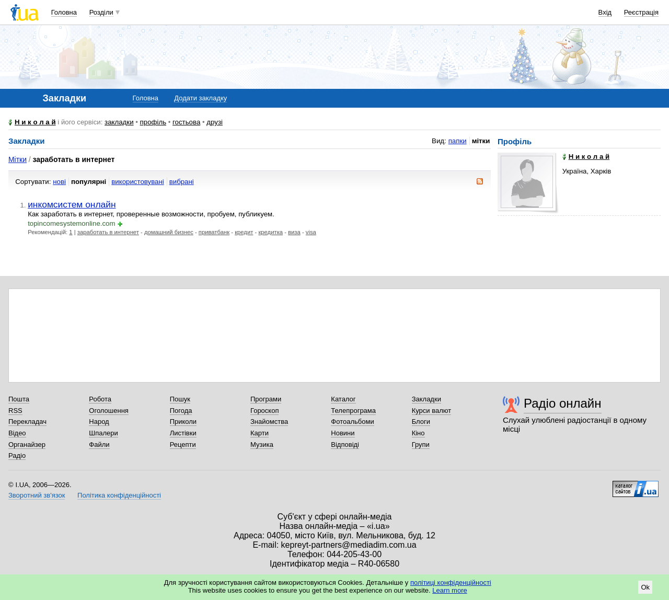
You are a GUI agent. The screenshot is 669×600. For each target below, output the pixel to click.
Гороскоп (264, 410)
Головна (64, 12)
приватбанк (214, 232)
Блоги (421, 421)
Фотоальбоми (352, 421)
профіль (153, 122)
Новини (342, 433)
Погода (181, 410)
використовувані (137, 182)
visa (311, 232)
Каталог (343, 399)
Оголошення (109, 410)
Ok (645, 587)
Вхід (605, 12)
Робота (100, 399)
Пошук (180, 399)
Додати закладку (200, 98)
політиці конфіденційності (450, 582)
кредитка (270, 232)
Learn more (449, 590)
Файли (99, 444)
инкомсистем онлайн (72, 204)
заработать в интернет (108, 232)
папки (457, 141)
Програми (265, 399)
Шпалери (103, 433)
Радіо (17, 455)
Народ (99, 421)
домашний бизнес (168, 232)
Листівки (183, 433)
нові (59, 182)
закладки (119, 122)
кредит (244, 232)
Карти (259, 433)
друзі (214, 122)
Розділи (101, 12)
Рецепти (183, 444)
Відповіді (345, 444)
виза (294, 232)
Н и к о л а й (35, 122)
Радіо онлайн (563, 403)
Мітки (17, 159)
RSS (15, 410)
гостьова (186, 122)
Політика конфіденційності (119, 495)
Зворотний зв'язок (36, 495)
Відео (17, 433)
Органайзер (26, 444)
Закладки (426, 399)
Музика (261, 444)
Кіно (418, 433)
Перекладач (27, 421)
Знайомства (269, 421)
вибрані (181, 182)
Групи (421, 444)
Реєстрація (641, 12)
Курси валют (432, 410)
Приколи (183, 421)
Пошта (18, 399)
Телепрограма (353, 410)
